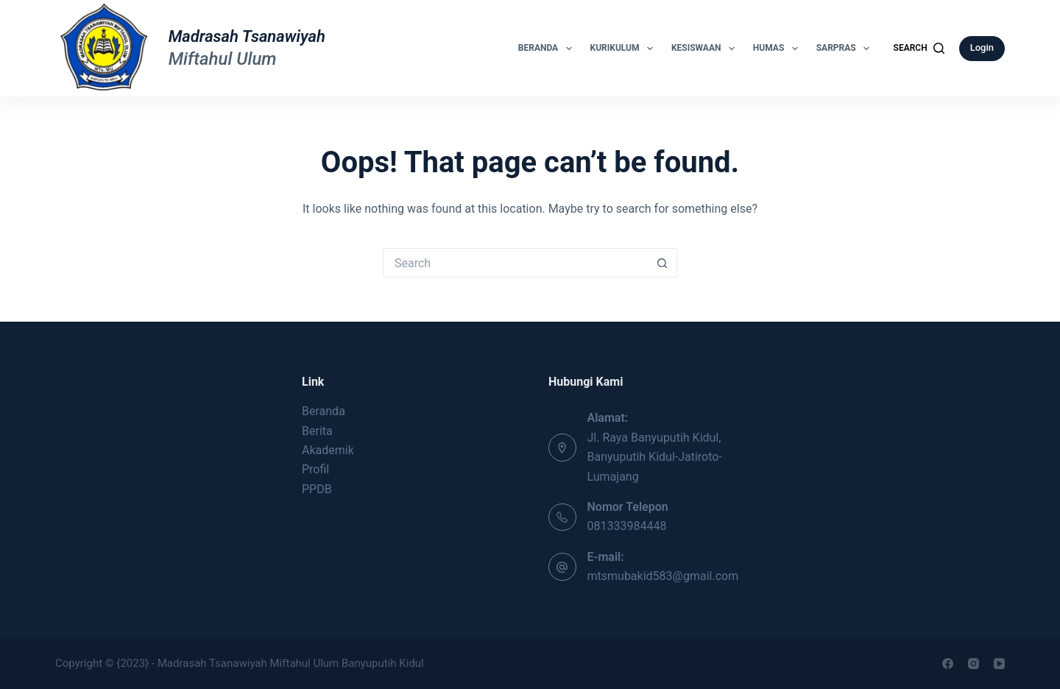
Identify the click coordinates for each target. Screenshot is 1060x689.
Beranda (548, 48)
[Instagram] (973, 663)
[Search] (919, 48)
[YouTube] (999, 663)
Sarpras (845, 48)
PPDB (317, 489)
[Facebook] (947, 663)
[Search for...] (515, 263)
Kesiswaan (706, 48)
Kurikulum (624, 48)
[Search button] (662, 263)
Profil (315, 469)
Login (982, 47)
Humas (778, 48)
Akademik (328, 450)
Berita (317, 431)
